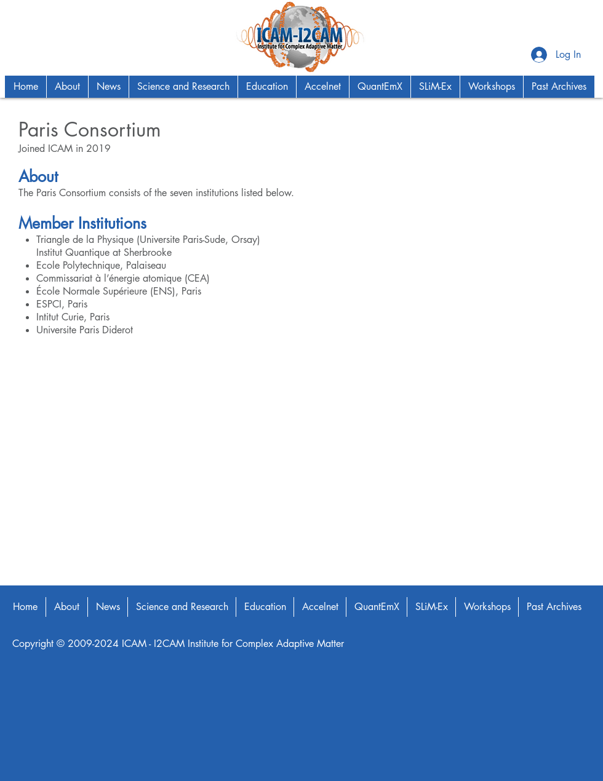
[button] (67, 87)
